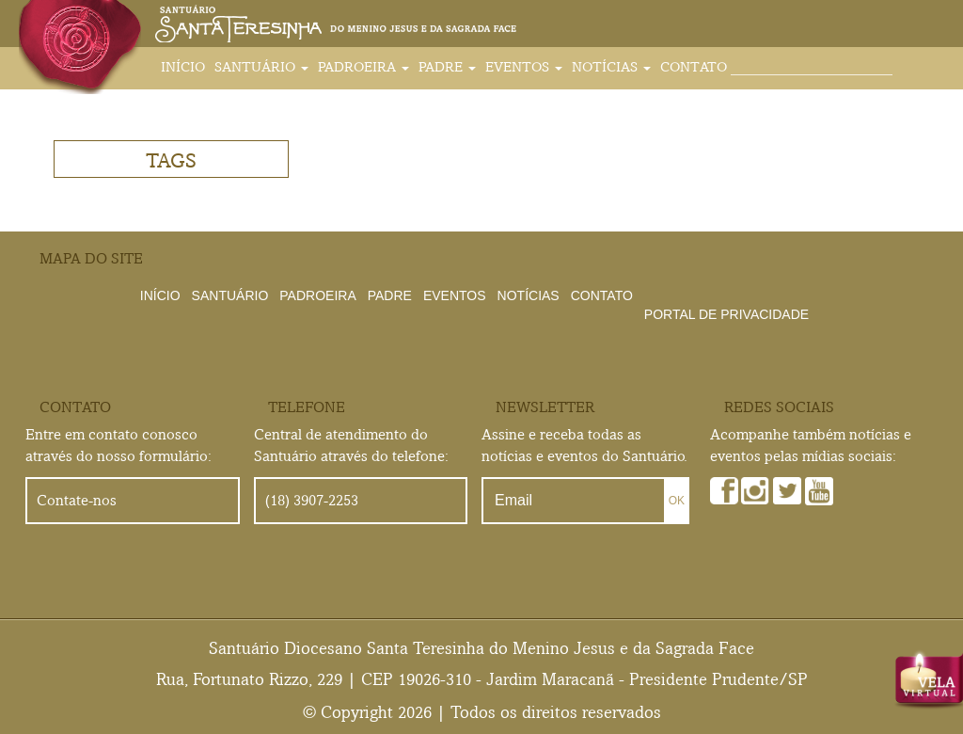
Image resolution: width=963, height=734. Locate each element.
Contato (693, 66)
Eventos (523, 66)
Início (183, 66)
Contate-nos (77, 500)
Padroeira (363, 66)
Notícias (611, 66)
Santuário (261, 66)
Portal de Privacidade (726, 314)
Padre (447, 66)
